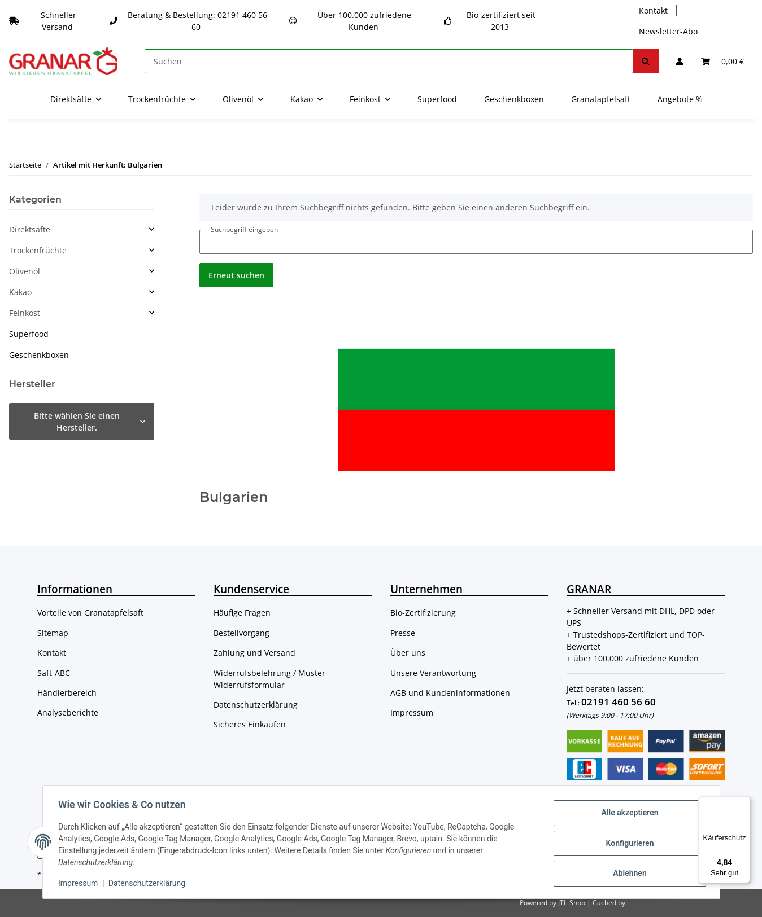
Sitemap (52, 633)
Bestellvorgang (241, 633)
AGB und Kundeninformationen (450, 692)
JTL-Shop (572, 902)
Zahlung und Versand (254, 652)
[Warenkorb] (722, 61)
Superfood (29, 333)
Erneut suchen (236, 275)
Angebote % (680, 99)
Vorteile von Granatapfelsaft (90, 612)
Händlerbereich (67, 692)
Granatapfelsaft (600, 99)
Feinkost (24, 313)
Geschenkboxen (39, 354)
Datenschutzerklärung (256, 704)
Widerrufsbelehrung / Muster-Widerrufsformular (271, 679)
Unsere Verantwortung (433, 673)
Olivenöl (24, 271)
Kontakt (653, 10)
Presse (402, 633)
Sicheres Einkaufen (250, 724)
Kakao (20, 292)
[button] (679, 61)
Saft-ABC (53, 673)
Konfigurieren (627, 843)
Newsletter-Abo (668, 31)
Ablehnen (627, 872)
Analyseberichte (67, 712)
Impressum (411, 712)
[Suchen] (389, 61)
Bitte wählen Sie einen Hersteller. (77, 421)
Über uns (407, 652)
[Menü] (744, 803)
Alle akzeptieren (627, 813)
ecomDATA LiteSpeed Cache (672, 902)
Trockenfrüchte (38, 250)
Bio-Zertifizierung (423, 612)
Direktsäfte (29, 229)
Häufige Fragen (242, 612)
